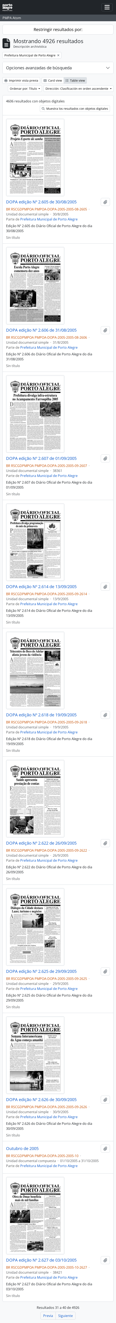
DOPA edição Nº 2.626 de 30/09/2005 (41, 1099)
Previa (48, 1315)
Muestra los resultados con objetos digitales (75, 109)
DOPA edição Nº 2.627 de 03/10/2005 (41, 1260)
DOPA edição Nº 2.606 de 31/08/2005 (41, 330)
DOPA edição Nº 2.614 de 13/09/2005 (41, 586)
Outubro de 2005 (22, 1148)
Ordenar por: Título (24, 89)
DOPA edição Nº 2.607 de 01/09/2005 (41, 458)
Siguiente (65, 1315)
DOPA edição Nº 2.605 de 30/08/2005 (41, 201)
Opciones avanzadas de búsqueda (39, 68)
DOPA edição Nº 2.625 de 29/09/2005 (41, 971)
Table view (75, 80)
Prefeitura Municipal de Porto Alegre (49, 219)
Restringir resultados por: (58, 29)
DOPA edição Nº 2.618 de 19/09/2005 (41, 714)
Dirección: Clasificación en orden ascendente (77, 89)
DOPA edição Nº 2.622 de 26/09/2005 (41, 843)
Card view (53, 80)
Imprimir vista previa (21, 80)
